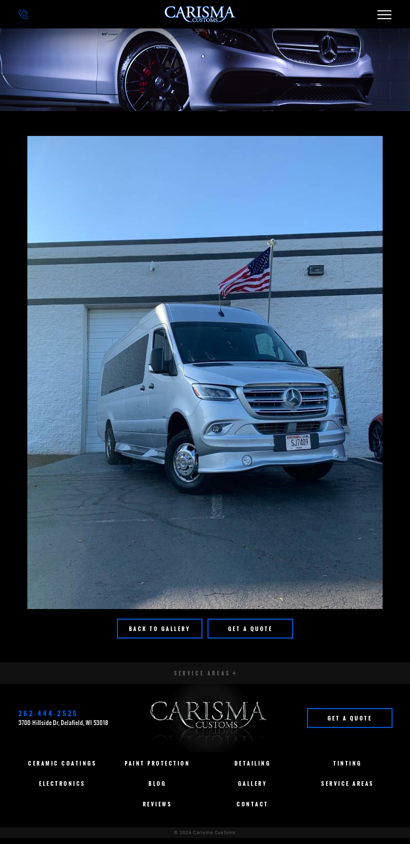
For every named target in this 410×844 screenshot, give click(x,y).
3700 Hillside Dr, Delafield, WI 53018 (63, 726)
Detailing (252, 769)
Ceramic (62, 769)
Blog (157, 789)
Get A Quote (250, 628)
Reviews (157, 810)
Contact (253, 810)
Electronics (62, 789)
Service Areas (347, 789)
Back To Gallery (160, 628)
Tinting (347, 769)
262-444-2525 (48, 716)
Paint (157, 769)
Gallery (253, 789)
